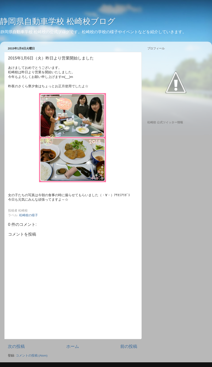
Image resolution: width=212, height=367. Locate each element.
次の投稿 (16, 346)
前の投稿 (128, 346)
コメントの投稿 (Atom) (32, 355)
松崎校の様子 (28, 215)
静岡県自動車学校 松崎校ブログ (57, 21)
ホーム (72, 346)
